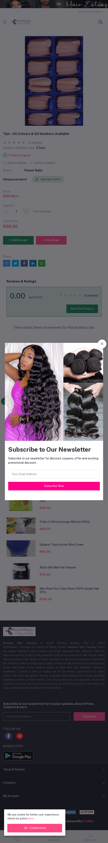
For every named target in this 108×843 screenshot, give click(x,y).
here (31, 818)
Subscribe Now (54, 486)
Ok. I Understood (35, 828)
